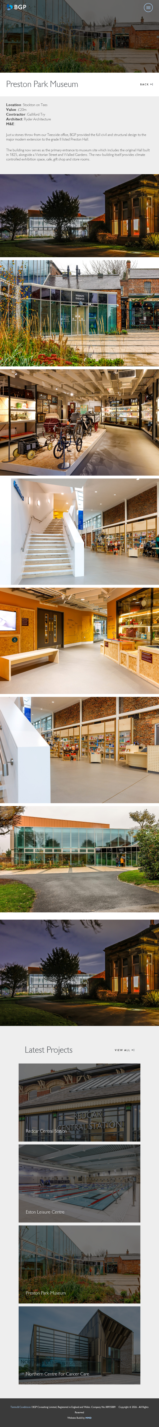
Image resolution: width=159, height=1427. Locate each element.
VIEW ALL (124, 1050)
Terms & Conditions (21, 1407)
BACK (146, 84)
